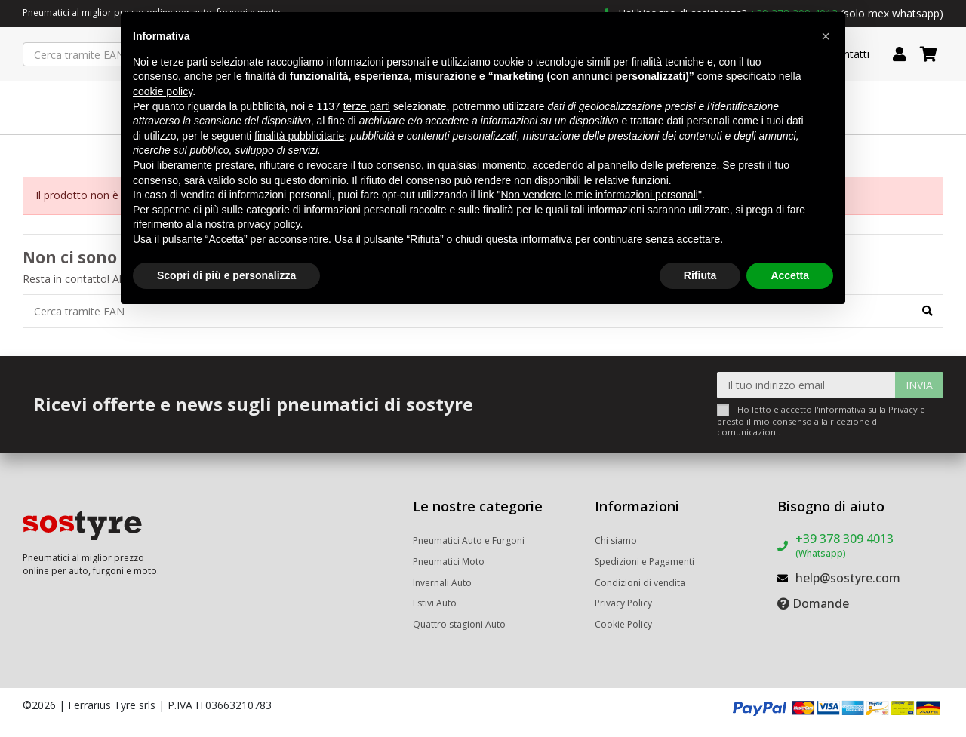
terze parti (366, 106)
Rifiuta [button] (700, 275)
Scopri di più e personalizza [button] (226, 275)
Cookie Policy (623, 624)
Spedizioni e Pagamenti (644, 561)
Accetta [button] (790, 275)
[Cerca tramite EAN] (927, 311)
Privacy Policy (623, 603)
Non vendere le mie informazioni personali (598, 195)
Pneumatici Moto (449, 561)
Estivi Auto (435, 603)
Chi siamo (616, 540)
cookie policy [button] (162, 91)
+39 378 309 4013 (844, 545)
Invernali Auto (442, 582)
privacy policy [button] (269, 224)
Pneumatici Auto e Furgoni (469, 540)
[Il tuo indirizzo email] (806, 385)
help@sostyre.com (847, 578)
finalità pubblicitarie (299, 136)
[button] (826, 36)
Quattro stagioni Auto (459, 624)
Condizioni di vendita (640, 582)
